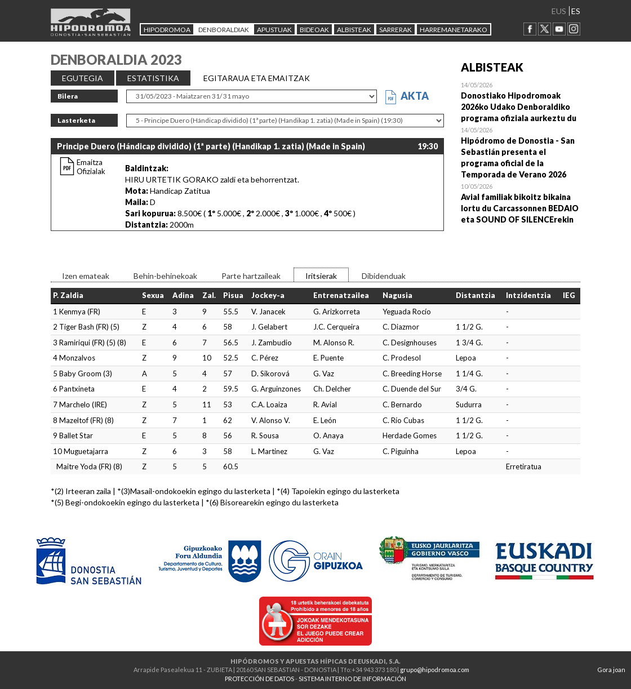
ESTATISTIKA (153, 78)
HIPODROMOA (167, 29)
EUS (559, 11)
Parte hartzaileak (251, 276)
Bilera (67, 96)
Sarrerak (395, 29)
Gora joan (611, 669)
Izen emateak (85, 276)
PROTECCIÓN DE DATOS (259, 678)
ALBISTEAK (354, 29)
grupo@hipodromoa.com (434, 669)
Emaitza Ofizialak (91, 167)
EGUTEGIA (82, 78)
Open (521, 101)
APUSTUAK (274, 29)
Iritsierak (321, 276)
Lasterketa (76, 120)
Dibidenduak (384, 276)
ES (575, 11)
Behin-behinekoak (165, 276)
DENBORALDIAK (223, 29)
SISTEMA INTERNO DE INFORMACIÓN (352, 678)
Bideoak (314, 29)
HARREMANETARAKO (453, 29)
